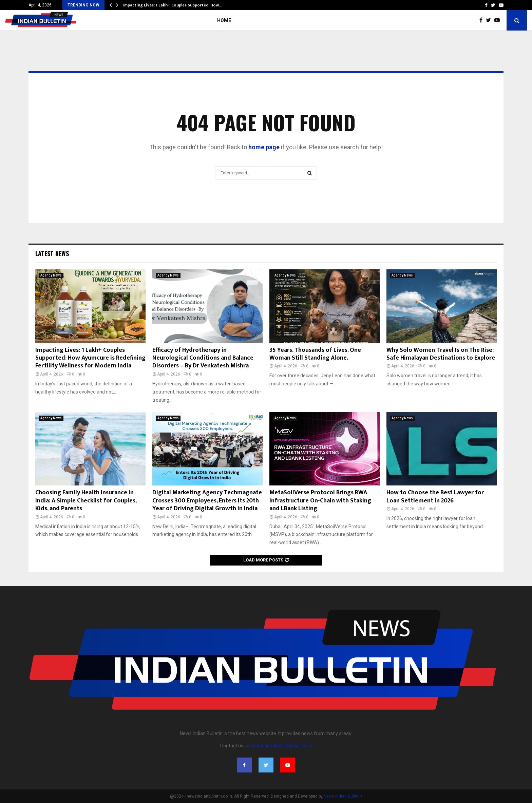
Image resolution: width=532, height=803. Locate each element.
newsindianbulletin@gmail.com (278, 745)
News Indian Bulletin (343, 796)
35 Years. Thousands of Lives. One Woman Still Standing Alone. (315, 354)
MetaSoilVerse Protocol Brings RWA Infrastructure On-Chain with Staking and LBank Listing (320, 500)
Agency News (51, 275)
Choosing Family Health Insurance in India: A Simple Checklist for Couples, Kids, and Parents (85, 500)
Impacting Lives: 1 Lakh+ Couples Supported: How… (172, 5)
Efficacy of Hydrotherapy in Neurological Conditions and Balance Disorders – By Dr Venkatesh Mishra (202, 358)
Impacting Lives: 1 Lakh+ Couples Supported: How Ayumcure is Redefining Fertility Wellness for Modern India (90, 358)
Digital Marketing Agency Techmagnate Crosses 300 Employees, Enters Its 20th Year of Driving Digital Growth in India (207, 500)
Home (224, 20)
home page (264, 147)
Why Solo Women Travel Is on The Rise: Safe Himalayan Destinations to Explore (440, 354)
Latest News (52, 253)
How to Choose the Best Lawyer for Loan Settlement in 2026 (435, 496)
